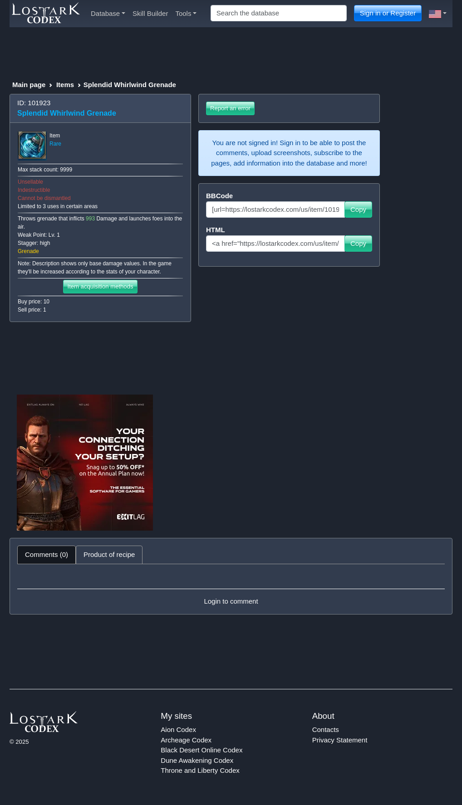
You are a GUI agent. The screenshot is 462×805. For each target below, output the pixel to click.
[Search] (279, 13)
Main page (28, 84)
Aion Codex (178, 729)
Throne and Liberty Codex (200, 770)
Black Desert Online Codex (201, 750)
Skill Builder (150, 13)
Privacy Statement (340, 740)
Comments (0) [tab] (46, 554)
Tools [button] (186, 13)
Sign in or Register (388, 13)
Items (65, 84)
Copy (358, 209)
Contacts (325, 729)
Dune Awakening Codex (197, 760)
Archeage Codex (186, 740)
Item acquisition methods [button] (100, 286)
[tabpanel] (231, 589)
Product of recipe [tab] (109, 554)
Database (108, 13)
